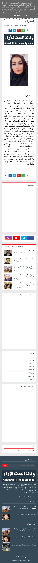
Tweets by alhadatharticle (26, 451)
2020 (31, 376)
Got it (24, 16)
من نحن (27, 557)
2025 (32, 360)
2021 (31, 373)
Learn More (16, 16)
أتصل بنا (11, 557)
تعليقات (20, 246)
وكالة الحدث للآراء (12, 560)
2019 (31, 379)
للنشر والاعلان (19, 557)
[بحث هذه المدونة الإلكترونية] (21, 465)
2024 (31, 363)
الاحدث (14, 246)
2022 (31, 370)
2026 (32, 357)
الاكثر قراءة (7, 246)
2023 (31, 367)
